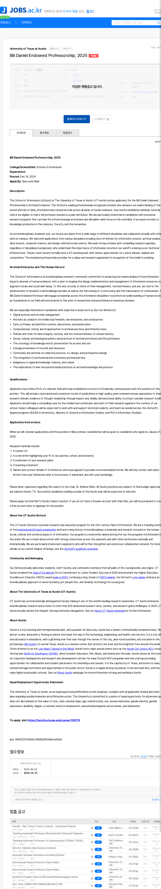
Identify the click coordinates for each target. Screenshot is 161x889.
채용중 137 (67, 49)
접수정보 (44, 132)
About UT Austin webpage (110, 610)
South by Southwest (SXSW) (40, 653)
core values (138, 577)
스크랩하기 (101, 119)
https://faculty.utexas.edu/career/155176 (53, 720)
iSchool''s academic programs (81, 548)
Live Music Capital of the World (56, 648)
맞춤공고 (67, 132)
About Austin (64, 672)
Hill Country (30, 644)
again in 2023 (60, 577)
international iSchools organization (37, 529)
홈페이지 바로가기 (76, 119)
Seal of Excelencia (43, 572)
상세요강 (21, 132)
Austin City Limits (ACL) (140, 648)
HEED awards (107, 577)
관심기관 (54, 48)
